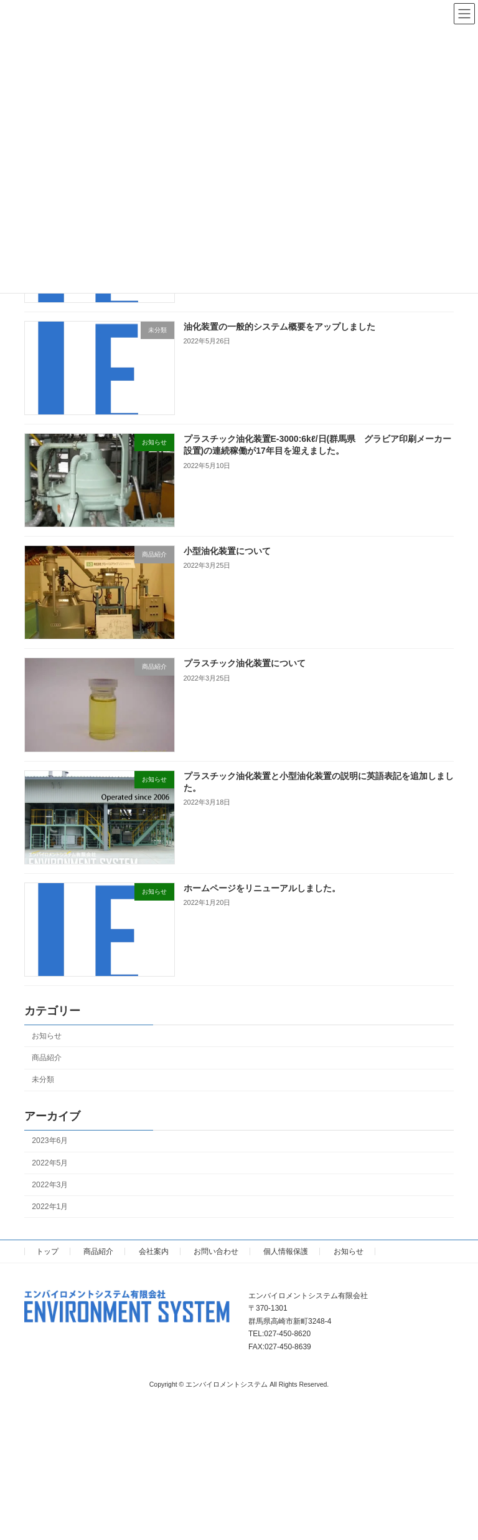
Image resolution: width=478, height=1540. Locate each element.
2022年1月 (50, 1206)
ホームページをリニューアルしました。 (262, 888)
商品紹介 (47, 1057)
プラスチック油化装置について (245, 663)
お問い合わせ (216, 1251)
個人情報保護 (285, 1251)
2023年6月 (50, 1140)
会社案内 (154, 1251)
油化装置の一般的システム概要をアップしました (279, 326)
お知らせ (47, 1035)
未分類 (43, 1079)
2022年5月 (50, 1162)
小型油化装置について (227, 551)
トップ (47, 1251)
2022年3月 (50, 1184)
